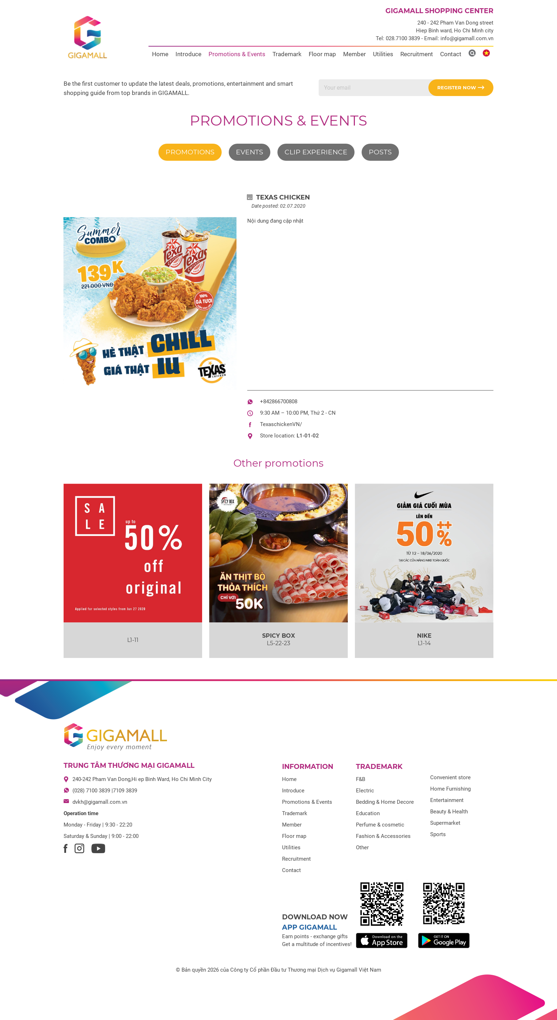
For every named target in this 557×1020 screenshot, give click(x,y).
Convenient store (450, 777)
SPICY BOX (278, 635)
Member (354, 54)
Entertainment (447, 800)
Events (249, 152)
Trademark (287, 54)
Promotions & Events (237, 54)
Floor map (322, 54)
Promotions (190, 152)
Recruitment (416, 54)
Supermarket (445, 823)
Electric (365, 790)
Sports (438, 834)
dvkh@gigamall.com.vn (99, 802)
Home (160, 54)
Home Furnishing (450, 789)
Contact (450, 54)
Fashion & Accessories (383, 836)
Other (362, 847)
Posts (380, 152)
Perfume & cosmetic (380, 825)
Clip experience (316, 152)
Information (307, 767)
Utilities (383, 54)
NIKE (424, 635)
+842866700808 (278, 401)
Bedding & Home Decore (385, 802)
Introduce (188, 54)
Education (368, 813)
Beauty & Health (449, 811)
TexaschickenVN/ (281, 424)
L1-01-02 (308, 435)
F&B (360, 779)
